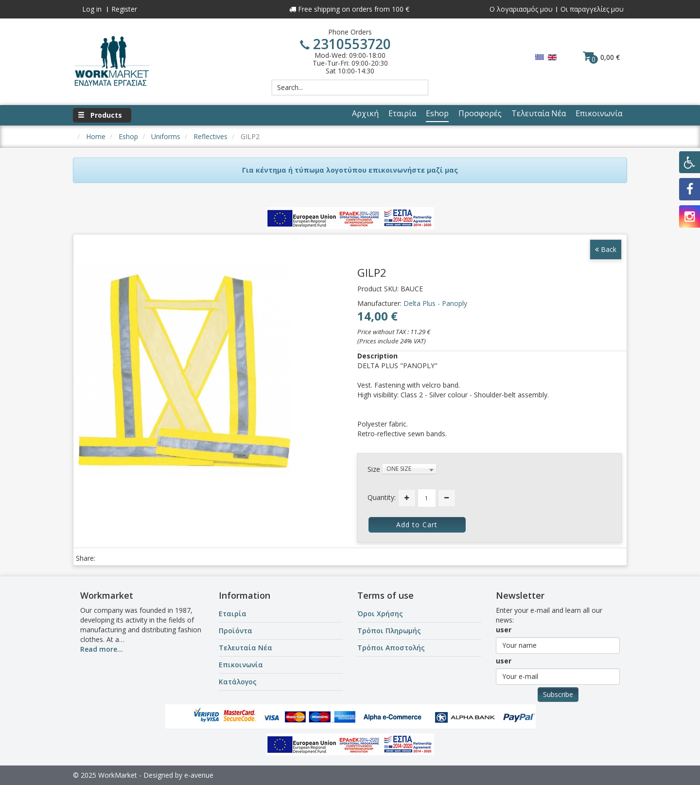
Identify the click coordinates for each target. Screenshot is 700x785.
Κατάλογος (238, 681)
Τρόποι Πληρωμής (389, 630)
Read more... (101, 649)
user (503, 629)
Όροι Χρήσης (380, 613)
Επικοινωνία (241, 664)
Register (124, 9)
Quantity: (382, 497)
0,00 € (601, 57)
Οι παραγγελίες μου (592, 9)
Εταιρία (232, 613)
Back (605, 249)
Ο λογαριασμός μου (521, 9)
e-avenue (198, 775)
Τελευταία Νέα (245, 647)
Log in (92, 9)
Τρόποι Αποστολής (391, 647)
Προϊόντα (235, 630)
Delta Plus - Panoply (435, 303)
